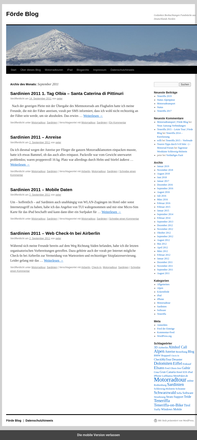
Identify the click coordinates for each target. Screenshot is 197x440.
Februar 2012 (163, 254)
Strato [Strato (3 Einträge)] (169, 396)
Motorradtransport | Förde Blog (172, 122)
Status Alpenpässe (166, 99)
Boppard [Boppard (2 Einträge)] (166, 355)
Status (160, 107)
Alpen (160, 288)
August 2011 (163, 273)
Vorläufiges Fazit (174, 155)
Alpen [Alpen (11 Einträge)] (159, 351)
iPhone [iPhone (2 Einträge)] (157, 375)
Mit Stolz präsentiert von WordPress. (176, 420)
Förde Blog (22, 13)
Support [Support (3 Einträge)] (178, 396)
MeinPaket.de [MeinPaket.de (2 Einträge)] (180, 375)
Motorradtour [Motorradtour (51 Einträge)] (170, 379)
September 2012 (165, 236)
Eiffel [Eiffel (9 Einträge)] (177, 363)
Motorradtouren (54, 69)
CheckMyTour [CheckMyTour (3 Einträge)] (162, 359)
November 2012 (165, 229)
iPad (69, 69)
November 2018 (165, 170)
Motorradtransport (166, 103)
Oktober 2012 (164, 232)
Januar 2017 (163, 181)
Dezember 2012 (165, 225)
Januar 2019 (163, 166)
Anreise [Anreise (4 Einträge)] (170, 351)
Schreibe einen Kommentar (124, 218)
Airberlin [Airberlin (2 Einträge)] (163, 347)
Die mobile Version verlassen (98, 435)
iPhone (160, 299)
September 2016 (165, 188)
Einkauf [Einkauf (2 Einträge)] (187, 363)
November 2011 (165, 265)
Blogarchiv (83, 69)
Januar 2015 (163, 210)
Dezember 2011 (165, 262)
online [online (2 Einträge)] (190, 380)
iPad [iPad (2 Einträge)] (190, 372)
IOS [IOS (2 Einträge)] (185, 372)
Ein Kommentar (117, 122)
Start (13, 69)
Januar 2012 (163, 258)
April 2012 (162, 247)
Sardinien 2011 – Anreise (35, 137)
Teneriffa (161, 313)
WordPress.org (164, 336)
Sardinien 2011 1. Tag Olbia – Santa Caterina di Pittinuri (67, 93)
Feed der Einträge (166, 328)
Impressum (99, 69)
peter (59, 98)
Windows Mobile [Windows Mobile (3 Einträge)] (171, 409)
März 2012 (162, 251)
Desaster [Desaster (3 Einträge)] (177, 359)
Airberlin (85, 171)
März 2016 (162, 199)
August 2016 (163, 192)
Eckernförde (163, 291)
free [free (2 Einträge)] (179, 368)
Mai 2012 (162, 243)
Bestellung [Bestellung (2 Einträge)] (181, 351)
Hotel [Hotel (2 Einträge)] (179, 372)
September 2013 (165, 221)
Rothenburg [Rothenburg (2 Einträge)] (160, 384)
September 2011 (165, 269)
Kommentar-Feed (165, 332)
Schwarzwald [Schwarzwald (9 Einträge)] (165, 392)
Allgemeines (163, 284)
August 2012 (163, 240)
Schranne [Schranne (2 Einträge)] (180, 388)
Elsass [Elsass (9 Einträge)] (159, 367)
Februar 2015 (163, 206)
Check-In (97, 267)
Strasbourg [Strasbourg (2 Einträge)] (159, 396)
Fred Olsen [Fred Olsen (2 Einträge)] (170, 368)
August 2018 (163, 173)
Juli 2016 (161, 195)
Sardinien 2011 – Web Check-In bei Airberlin (55, 233)
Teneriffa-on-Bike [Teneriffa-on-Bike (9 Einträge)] (168, 405)
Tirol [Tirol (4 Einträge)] (187, 405)
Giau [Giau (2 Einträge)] (156, 372)
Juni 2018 (162, 177)
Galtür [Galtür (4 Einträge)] (186, 368)
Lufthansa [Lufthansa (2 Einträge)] (167, 375)
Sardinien (52, 122)
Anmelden (162, 325)
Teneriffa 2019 (164, 96)
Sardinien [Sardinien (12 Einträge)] (175, 384)
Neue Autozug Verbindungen (171, 125)
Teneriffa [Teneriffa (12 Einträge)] (162, 400)
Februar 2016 (163, 203)
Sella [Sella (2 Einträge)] (179, 392)
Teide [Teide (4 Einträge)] (187, 396)
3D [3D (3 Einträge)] (156, 347)
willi (159, 140)
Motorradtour (38, 122)
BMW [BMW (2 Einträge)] (157, 355)
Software (161, 310)
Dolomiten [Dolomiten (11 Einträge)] (163, 363)
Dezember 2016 (165, 184)
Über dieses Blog (30, 69)
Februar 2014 (163, 218)
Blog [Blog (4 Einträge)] (191, 351)
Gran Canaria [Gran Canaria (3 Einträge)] (168, 372)
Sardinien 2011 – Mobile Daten (41, 189)
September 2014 (165, 214)
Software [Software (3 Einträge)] (187, 392)
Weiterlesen (93, 115)
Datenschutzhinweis (122, 69)
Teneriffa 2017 (164, 110)
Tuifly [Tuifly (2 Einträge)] (157, 409)
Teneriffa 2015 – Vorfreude (179, 140)
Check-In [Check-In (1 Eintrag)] (175, 356)
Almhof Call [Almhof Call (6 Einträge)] (178, 347)
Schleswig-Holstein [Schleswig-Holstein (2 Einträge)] (164, 388)
